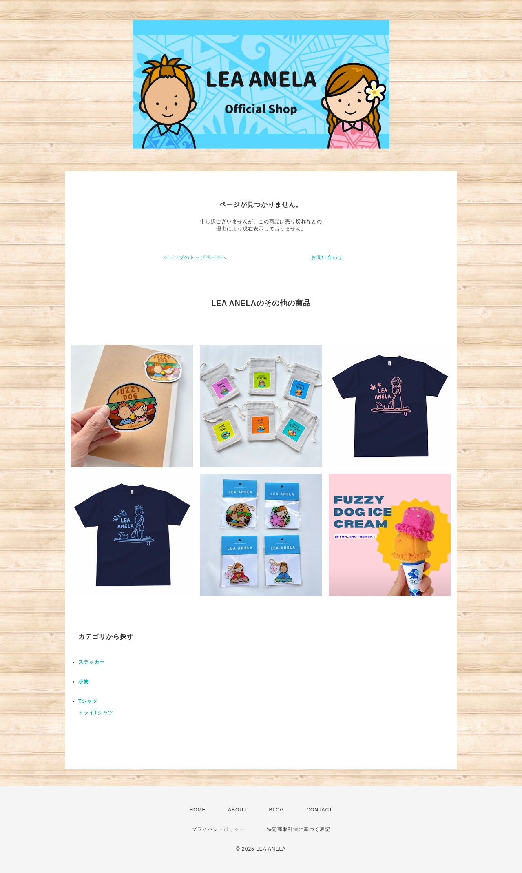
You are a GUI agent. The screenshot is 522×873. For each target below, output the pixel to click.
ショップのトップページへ (195, 257)
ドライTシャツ (95, 713)
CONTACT (319, 810)
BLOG (276, 810)
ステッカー (91, 662)
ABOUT (237, 810)
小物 (83, 682)
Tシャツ (87, 701)
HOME (198, 810)
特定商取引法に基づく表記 (298, 829)
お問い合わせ (327, 257)
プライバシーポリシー (218, 829)
